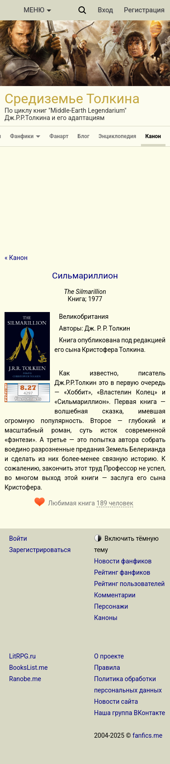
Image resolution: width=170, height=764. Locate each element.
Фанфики (25, 136)
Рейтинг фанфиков (122, 572)
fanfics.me (147, 735)
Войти (18, 538)
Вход (105, 10)
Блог (83, 136)
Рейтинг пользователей (129, 583)
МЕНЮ (37, 10)
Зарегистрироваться (40, 549)
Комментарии (115, 595)
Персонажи (111, 606)
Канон (153, 136)
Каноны (106, 617)
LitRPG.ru (22, 656)
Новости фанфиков (123, 561)
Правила (107, 667)
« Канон (16, 257)
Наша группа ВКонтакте (129, 712)
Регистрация (144, 10)
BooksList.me (28, 667)
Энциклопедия (117, 136)
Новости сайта (116, 701)
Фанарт (58, 136)
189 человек (115, 503)
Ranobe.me (25, 678)
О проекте (109, 656)
